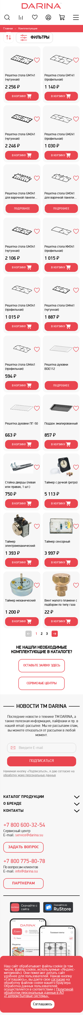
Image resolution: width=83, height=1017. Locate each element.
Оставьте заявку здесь (41, 665)
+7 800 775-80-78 (24, 861)
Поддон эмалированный (61, 423)
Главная (8, 28)
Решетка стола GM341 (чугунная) (20, 249)
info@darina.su (26, 871)
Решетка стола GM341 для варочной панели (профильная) (59, 196)
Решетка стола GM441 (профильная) (20, 367)
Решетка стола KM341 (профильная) (59, 249)
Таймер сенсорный (57, 541)
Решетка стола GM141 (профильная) (59, 77)
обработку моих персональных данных (29, 775)
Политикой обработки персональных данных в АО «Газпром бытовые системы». (38, 993)
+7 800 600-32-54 (24, 825)
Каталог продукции (23, 797)
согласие (58, 979)
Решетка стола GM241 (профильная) (59, 136)
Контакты (13, 811)
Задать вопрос (23, 847)
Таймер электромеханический (20, 544)
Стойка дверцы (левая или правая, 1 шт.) (20, 485)
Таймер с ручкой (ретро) (60, 482)
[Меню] (76, 17)
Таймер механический (20, 600)
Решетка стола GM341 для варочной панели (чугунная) (20, 196)
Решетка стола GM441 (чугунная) (59, 308)
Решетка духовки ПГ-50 (21, 423)
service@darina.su (29, 835)
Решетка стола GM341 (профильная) (20, 308)
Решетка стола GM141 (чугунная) (20, 77)
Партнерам (23, 883)
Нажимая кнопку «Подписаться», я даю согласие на (38, 773)
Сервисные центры (41, 683)
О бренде (12, 804)
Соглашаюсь (42, 1004)
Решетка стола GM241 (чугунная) (20, 136)
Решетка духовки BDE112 (56, 367)
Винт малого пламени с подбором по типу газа (60, 603)
